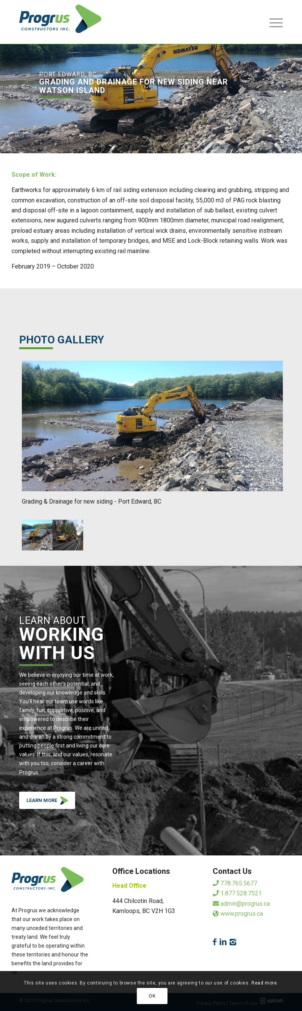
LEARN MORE (50, 802)
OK (152, 996)
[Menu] (272, 22)
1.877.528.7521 (237, 893)
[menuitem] (272, 22)
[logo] (60, 22)
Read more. (264, 983)
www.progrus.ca (238, 913)
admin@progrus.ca (241, 903)
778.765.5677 (235, 883)
